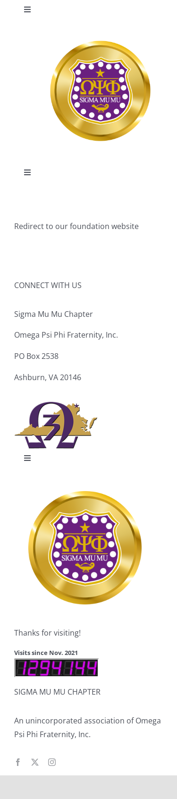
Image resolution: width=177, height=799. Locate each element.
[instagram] (52, 762)
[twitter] (35, 762)
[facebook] (18, 762)
